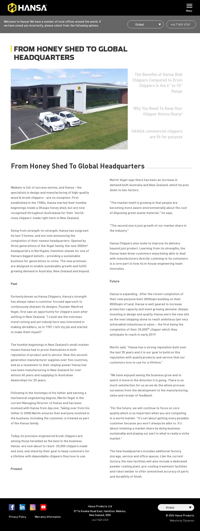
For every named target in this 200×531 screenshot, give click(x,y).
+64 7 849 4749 (180, 24)
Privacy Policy (17, 516)
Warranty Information (48, 516)
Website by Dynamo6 (182, 520)
